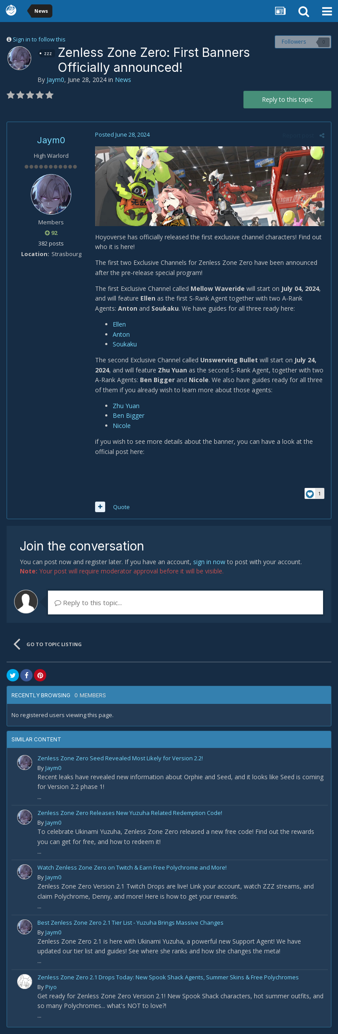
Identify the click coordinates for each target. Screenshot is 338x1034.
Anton (121, 334)
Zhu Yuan (126, 406)
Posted (122, 134)
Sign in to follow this (39, 39)
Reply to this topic (287, 99)
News (123, 79)
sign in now (209, 562)
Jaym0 (55, 79)
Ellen (119, 324)
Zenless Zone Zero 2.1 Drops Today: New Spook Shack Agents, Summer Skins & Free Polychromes (168, 977)
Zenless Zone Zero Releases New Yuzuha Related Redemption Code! (129, 813)
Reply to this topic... (88, 602)
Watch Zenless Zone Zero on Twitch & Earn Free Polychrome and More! (132, 867)
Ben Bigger (128, 415)
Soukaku (125, 344)
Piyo (51, 987)
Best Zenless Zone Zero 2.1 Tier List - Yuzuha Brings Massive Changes (130, 922)
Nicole (122, 425)
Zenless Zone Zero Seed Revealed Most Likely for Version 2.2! (120, 758)
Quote (121, 507)
